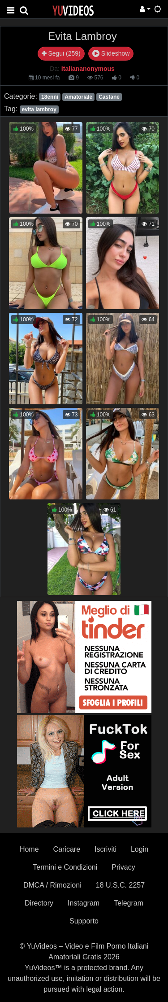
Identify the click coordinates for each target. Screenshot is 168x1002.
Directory (39, 903)
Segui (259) (61, 53)
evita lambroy (39, 109)
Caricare (66, 849)
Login (139, 849)
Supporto (84, 921)
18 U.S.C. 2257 (120, 885)
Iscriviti (105, 849)
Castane (109, 97)
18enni (49, 97)
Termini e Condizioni (65, 867)
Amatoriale (78, 97)
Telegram (128, 903)
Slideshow (111, 53)
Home (29, 849)
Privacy (123, 867)
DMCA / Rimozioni (52, 885)
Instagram (83, 903)
